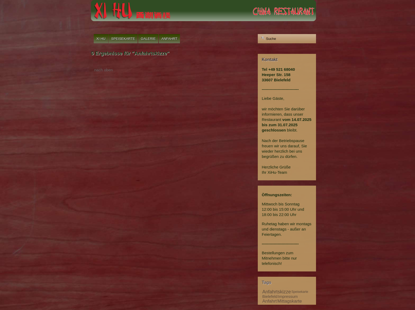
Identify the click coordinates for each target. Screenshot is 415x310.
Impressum (288, 296)
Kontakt (270, 59)
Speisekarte (123, 39)
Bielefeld (270, 296)
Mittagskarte (289, 301)
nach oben (103, 70)
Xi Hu (101, 39)
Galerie (148, 39)
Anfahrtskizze (276, 291)
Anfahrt (169, 39)
